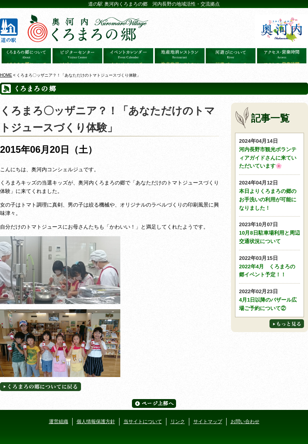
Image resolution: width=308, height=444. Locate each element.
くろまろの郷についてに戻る (40, 386)
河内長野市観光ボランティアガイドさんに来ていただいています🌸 (269, 153)
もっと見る (287, 323)
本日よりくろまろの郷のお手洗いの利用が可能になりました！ (269, 195)
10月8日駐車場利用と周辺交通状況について (269, 232)
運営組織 (58, 421)
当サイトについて (143, 421)
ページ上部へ (154, 403)
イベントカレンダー (128, 55)
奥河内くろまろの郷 (26, 55)
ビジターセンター (77, 55)
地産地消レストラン (180, 55)
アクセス (282, 55)
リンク (177, 421)
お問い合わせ (245, 421)
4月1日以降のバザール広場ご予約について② (269, 299)
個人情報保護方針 (96, 421)
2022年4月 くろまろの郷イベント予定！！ (269, 266)
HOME (6, 75)
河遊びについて (230, 55)
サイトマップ (207, 421)
